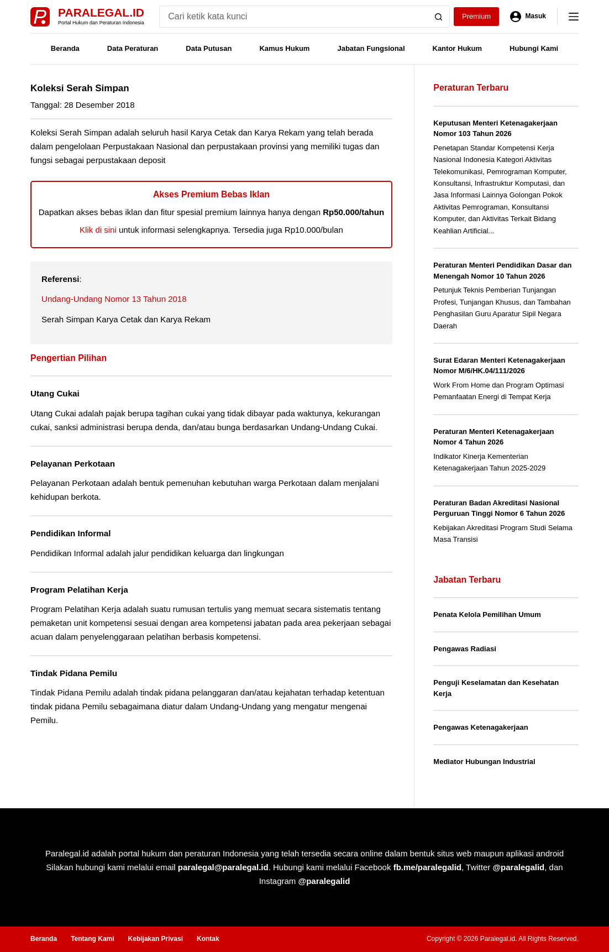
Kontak (208, 939)
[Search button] (439, 17)
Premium (476, 16)
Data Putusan (209, 48)
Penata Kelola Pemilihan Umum (486, 614)
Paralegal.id (101, 12)
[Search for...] (293, 17)
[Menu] (574, 17)
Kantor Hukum (457, 48)
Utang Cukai (55, 393)
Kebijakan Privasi (155, 939)
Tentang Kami (92, 939)
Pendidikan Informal (70, 533)
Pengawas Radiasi (464, 649)
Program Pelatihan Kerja (79, 589)
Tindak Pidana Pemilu (73, 673)
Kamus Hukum (284, 48)
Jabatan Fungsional (371, 48)
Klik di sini (98, 229)
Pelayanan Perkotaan (72, 463)
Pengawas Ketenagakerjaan (480, 727)
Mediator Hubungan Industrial (484, 761)
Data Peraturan (132, 48)
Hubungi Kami (534, 48)
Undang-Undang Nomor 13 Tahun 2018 (113, 299)
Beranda (65, 48)
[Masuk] (528, 16)
